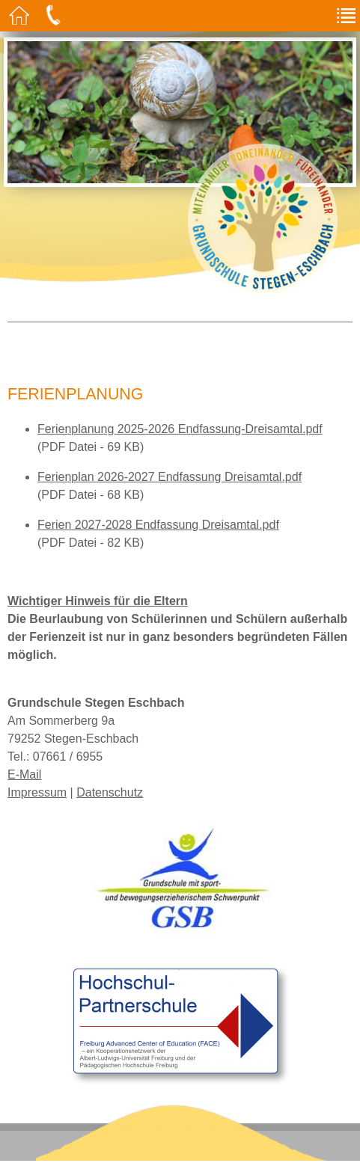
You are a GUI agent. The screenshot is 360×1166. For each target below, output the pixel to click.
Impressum (37, 792)
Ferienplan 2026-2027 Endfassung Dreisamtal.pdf (169, 476)
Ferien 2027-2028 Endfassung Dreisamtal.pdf (158, 524)
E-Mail (24, 774)
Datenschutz (109, 792)
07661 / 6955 (68, 756)
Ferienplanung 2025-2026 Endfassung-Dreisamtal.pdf (180, 429)
